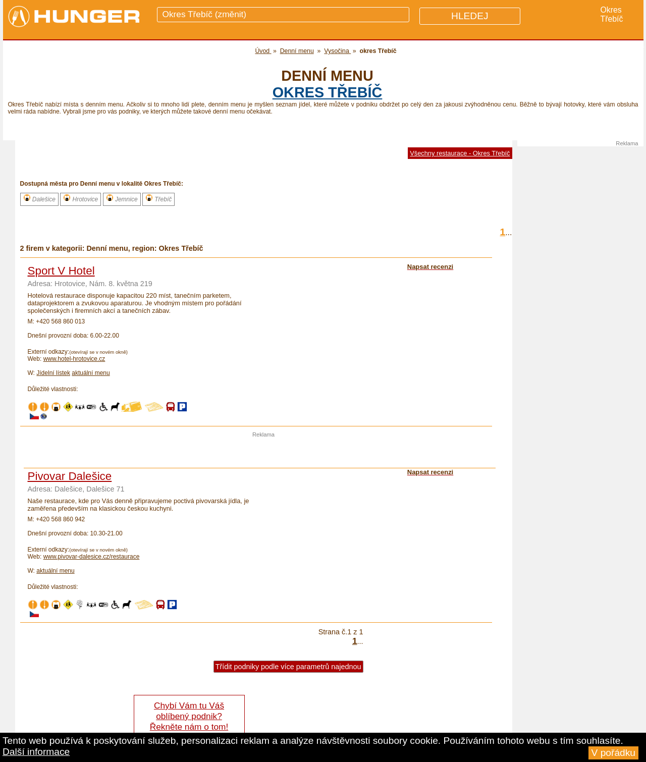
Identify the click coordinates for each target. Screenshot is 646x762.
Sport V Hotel (61, 270)
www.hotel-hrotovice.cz (74, 358)
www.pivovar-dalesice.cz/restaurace (91, 556)
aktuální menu (91, 372)
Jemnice (122, 198)
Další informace (36, 751)
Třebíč (158, 198)
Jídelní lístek (53, 372)
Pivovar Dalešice (70, 476)
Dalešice (39, 198)
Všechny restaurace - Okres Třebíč (460, 153)
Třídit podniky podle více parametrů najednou (288, 667)
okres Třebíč (328, 92)
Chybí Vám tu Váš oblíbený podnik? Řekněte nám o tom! (189, 716)
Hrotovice (80, 198)
